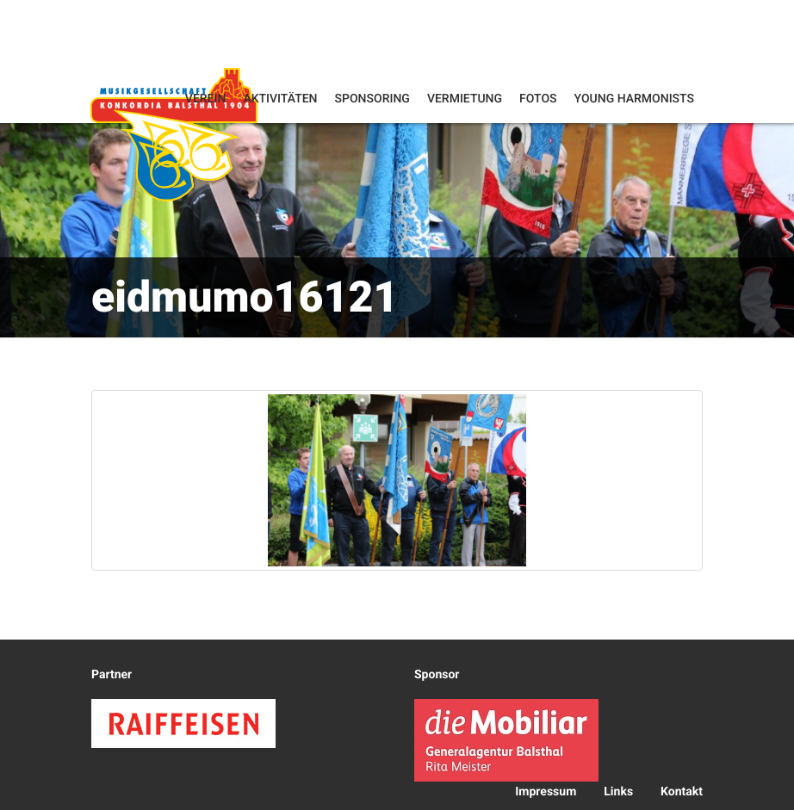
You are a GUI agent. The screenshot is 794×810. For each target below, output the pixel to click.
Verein (205, 99)
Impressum (545, 792)
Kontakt (682, 792)
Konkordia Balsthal (174, 134)
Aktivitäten (280, 99)
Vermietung (464, 99)
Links (618, 792)
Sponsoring (372, 99)
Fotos (538, 99)
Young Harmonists (634, 99)
